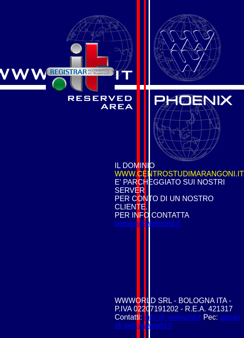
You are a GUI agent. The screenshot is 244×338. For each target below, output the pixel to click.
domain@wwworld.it (147, 223)
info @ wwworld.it (172, 317)
